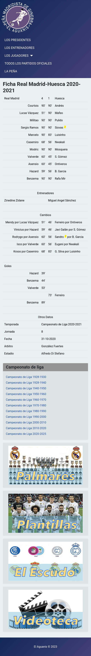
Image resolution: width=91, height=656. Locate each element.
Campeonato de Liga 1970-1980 (26, 405)
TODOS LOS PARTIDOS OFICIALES (28, 63)
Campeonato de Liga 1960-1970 (26, 399)
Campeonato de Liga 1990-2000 (26, 416)
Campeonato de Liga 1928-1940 (26, 382)
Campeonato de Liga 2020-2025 (26, 434)
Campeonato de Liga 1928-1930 (26, 377)
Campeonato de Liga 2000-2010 (26, 422)
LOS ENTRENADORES (20, 48)
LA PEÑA (11, 71)
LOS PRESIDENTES (18, 40)
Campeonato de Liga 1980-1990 (26, 411)
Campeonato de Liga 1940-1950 (26, 388)
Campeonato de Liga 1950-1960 (26, 394)
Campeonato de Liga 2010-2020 (26, 428)
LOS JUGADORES (17, 55)
